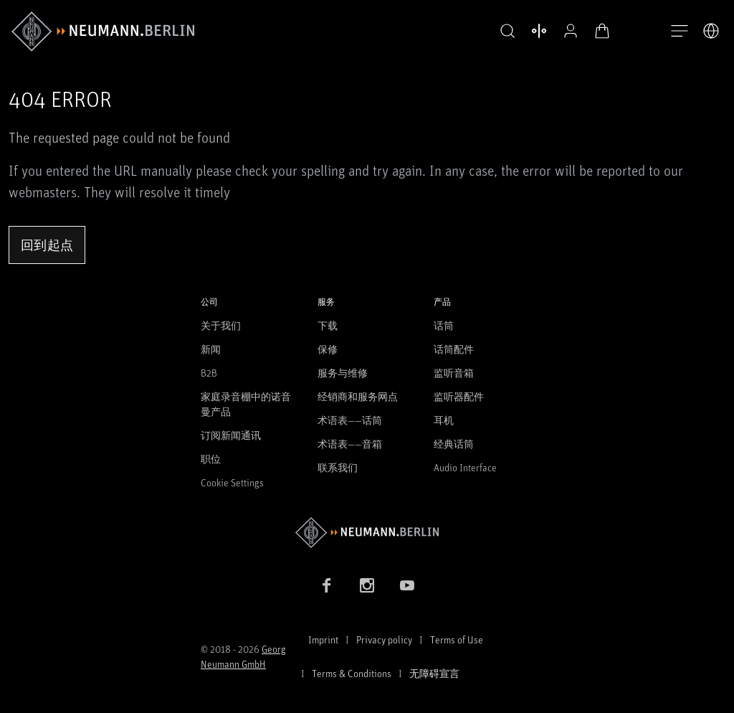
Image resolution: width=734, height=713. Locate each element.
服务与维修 (343, 373)
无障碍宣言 (434, 673)
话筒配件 (454, 349)
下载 (328, 325)
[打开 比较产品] (539, 30)
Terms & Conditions (351, 673)
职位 (211, 459)
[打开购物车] (602, 30)
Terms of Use (456, 639)
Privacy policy (384, 639)
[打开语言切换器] (711, 30)
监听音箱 (454, 373)
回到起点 (47, 244)
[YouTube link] (407, 585)
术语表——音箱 (350, 444)
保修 (328, 349)
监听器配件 (459, 396)
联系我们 (338, 467)
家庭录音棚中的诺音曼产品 (246, 403)
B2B (209, 373)
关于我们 (221, 325)
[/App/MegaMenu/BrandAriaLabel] (102, 31)
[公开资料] (570, 30)
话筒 (444, 325)
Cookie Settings (232, 482)
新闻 (211, 349)
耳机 (444, 420)
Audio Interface (465, 467)
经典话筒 (454, 444)
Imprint (323, 639)
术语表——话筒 (350, 420)
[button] (507, 31)
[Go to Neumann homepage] (367, 532)
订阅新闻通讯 (231, 435)
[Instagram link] (367, 585)
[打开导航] (679, 31)
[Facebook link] (327, 585)
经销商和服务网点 (358, 396)
